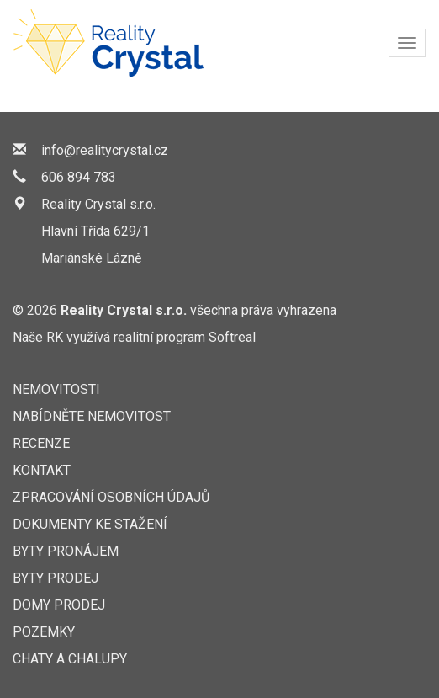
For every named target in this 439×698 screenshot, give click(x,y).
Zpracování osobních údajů (111, 497)
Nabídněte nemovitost (92, 416)
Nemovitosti (56, 389)
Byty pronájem (66, 551)
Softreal (232, 337)
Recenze (41, 443)
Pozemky (44, 632)
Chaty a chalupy (70, 659)
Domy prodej (59, 605)
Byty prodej (55, 578)
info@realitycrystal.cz (104, 150)
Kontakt (42, 470)
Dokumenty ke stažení (90, 524)
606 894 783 (78, 177)
